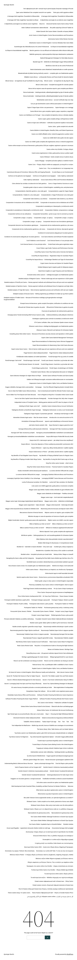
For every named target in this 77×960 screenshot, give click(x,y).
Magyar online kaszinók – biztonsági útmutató (59, 505)
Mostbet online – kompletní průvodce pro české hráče (36, 554)
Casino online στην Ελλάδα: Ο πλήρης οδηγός (60, 149)
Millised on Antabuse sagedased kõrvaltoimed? (59, 527)
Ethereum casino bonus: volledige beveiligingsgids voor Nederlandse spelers (51, 326)
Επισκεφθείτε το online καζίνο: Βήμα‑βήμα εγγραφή (58, 839)
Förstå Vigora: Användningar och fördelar (61, 368)
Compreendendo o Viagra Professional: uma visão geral (57, 195)
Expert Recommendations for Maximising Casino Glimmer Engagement (52, 341)
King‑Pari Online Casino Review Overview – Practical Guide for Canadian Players (50, 467)
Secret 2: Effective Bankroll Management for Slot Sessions (24, 680)
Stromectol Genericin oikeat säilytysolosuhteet (26, 718)
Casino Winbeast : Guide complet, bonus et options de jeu (56, 157)
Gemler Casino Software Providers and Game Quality (58, 375)
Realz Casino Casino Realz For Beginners (61, 642)
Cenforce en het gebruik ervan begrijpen (19, 176)
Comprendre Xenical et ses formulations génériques (58, 221)
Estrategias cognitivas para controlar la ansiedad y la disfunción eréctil (52, 318)
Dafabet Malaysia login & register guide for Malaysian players (55, 267)
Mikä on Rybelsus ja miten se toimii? (39, 524)
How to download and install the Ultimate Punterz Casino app (55, 391)
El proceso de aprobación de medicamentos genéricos (57, 311)
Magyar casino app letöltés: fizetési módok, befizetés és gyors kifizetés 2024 (51, 489)
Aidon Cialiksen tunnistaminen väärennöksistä (34, 27)
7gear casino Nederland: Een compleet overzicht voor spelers (33, 12)
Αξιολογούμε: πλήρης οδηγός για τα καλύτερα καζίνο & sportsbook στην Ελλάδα (49, 832)
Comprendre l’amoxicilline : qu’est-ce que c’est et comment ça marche (53, 214)
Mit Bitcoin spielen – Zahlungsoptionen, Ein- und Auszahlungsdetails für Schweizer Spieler (47, 535)
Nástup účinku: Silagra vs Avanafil (63, 554)
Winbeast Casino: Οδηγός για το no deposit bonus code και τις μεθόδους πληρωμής (48, 809)
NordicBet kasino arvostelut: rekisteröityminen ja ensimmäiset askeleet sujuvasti (50, 562)
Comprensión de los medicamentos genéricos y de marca (56, 225)
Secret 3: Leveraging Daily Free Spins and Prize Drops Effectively (22, 683)
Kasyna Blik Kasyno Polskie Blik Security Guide (59, 436)
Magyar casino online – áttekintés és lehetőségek (59, 501)
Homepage (38, 387)
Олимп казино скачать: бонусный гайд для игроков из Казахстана (53, 885)
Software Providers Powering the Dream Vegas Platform (22, 699)
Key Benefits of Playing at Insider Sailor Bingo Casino (26, 459)
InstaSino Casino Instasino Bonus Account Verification (57, 406)
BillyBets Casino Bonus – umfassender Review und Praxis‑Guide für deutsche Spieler (48, 77)
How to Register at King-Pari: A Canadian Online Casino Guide (55, 394)
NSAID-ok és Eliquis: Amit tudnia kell (62, 565)
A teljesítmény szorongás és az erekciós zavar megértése (56, 20)
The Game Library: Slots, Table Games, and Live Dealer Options (55, 729)
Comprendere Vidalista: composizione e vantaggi (59, 210)
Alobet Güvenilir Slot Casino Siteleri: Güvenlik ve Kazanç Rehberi (54, 31)
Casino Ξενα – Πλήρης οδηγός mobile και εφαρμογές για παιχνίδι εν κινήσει (50, 164)
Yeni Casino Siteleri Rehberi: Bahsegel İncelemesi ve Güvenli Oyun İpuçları (52, 816)
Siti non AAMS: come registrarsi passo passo (60, 691)
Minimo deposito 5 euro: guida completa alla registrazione (56, 531)
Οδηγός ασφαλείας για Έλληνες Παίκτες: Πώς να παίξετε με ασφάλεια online (50, 862)
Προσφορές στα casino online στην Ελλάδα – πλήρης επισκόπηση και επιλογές (50, 866)
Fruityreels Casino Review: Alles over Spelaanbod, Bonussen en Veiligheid (52, 372)
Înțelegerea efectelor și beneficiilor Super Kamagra (26, 410)
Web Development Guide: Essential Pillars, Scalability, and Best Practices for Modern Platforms (38, 786)
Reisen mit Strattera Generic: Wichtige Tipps (60, 649)
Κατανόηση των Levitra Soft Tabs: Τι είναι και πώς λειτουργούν (54, 851)
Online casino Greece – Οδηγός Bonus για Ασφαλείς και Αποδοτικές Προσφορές (49, 569)
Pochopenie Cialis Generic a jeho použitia (41, 604)
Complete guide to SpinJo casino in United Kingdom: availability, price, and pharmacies (48, 187)
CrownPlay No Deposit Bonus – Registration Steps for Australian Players (52, 255)
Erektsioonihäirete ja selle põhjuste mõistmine (60, 315)
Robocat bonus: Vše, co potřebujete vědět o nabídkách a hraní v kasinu (53, 664)
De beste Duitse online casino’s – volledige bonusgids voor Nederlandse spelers (50, 274)
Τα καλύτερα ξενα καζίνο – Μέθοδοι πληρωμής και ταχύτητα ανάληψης (52, 877)
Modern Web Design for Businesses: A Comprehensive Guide (55, 543)
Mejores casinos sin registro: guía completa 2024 (59, 512)
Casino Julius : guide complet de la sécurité (60, 126)
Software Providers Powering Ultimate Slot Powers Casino (56, 699)
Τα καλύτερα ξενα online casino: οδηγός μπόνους (58, 873)
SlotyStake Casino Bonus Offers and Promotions (21, 695)
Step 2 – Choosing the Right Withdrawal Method (59, 714)
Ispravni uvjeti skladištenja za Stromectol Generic (59, 421)
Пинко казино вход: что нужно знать (19, 892)
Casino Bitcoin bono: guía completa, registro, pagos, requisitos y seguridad (51, 111)
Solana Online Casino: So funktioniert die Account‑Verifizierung (55, 710)
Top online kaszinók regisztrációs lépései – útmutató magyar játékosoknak (51, 737)
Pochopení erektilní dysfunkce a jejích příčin (17, 600)
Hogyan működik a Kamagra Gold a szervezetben (19, 387)
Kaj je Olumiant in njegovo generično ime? (61, 425)
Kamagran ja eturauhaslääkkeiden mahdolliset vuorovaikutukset (54, 432)
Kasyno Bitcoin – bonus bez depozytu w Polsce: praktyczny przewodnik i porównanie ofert (47, 444)
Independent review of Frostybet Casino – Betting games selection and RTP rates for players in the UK (44, 402)
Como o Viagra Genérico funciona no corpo (60, 183)
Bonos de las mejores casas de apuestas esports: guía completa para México (50, 88)
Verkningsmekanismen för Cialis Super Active (60, 775)
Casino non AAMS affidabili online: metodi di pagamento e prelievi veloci (52, 134)
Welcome (70, 786)
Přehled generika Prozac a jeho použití (62, 615)
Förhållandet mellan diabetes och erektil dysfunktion (31, 356)
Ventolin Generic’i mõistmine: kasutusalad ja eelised (58, 767)
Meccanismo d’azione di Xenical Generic (31, 512)
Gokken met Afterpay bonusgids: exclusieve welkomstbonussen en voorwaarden (50, 379)
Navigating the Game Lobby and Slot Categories (20, 558)
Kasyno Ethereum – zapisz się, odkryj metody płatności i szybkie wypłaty (52, 448)
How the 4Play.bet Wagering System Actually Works (58, 387)
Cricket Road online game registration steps (60, 244)
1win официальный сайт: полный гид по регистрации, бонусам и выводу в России (48, 8)
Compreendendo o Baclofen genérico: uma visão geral (31, 191)
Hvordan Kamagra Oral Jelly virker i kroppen (60, 398)
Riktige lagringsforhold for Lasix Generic (61, 657)
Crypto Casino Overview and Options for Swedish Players (56, 263)
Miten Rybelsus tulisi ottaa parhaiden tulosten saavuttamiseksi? (54, 539)
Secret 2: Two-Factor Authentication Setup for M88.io (58, 680)
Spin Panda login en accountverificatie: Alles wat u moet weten (26, 714)
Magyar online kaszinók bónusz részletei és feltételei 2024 (22, 508)
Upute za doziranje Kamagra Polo (44, 763)
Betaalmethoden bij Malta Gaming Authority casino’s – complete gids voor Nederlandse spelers (45, 73)
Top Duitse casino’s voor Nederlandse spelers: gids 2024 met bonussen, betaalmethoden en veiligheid (44, 733)
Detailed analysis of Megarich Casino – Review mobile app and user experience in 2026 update (46, 278)
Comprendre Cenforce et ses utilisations (19, 214)
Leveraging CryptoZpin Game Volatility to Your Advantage (23, 478)
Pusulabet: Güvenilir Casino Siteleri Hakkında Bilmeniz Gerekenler (54, 619)
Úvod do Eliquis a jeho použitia (64, 763)
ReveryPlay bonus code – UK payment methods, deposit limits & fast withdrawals (49, 653)
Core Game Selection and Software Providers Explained (57, 236)
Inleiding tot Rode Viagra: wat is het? (29, 406)
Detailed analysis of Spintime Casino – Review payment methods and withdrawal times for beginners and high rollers (39, 286)
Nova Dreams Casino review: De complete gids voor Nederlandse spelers (29, 565)
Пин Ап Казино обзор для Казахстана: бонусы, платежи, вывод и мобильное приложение (46, 889)
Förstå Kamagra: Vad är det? (13, 360)
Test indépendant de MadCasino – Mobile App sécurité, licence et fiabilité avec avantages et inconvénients (42, 725)
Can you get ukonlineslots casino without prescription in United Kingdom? (52, 103)
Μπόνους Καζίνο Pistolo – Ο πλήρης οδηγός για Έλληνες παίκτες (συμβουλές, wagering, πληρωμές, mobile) (41, 854)
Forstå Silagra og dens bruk (40, 368)
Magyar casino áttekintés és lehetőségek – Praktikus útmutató (55, 493)
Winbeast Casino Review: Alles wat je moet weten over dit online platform (52, 805)
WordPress (70, 954)
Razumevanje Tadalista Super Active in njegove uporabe (57, 630)
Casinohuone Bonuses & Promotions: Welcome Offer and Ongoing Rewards (28, 172)
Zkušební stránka (68, 824)
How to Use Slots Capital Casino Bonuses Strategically (30, 398)
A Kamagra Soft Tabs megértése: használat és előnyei (22, 20)
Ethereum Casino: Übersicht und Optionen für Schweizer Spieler (55, 330)
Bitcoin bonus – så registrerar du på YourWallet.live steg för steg (24, 81)
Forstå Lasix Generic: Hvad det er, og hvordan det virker (57, 360)
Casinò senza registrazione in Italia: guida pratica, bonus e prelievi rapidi (52, 153)
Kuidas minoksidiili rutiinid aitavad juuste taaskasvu (33, 470)
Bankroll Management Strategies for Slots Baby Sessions (56, 58)
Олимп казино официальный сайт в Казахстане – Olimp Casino (54, 881)
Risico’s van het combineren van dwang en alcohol (28, 661)
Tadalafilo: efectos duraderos (32, 721)
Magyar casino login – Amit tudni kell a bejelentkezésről (57, 497)
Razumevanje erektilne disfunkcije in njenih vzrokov (58, 626)
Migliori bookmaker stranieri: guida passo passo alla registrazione (27, 520)
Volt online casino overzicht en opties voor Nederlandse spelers (55, 782)
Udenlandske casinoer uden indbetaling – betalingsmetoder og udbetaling (52, 752)
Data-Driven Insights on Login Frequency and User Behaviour (55, 271)
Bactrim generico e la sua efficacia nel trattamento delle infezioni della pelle (51, 50)
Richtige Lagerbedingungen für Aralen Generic (35, 657)
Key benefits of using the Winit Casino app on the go (58, 459)
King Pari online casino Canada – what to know (59, 463)
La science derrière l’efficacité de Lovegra (61, 470)
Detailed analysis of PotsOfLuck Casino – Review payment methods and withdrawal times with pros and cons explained (38, 282)
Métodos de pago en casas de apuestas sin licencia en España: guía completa (50, 516)
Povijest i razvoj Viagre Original (64, 611)
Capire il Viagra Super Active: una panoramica (40, 107)
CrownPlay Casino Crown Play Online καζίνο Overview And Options (54, 252)
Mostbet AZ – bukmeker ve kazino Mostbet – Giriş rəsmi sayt (34, 546)
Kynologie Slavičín (9, 5)
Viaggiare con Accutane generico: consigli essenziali (26, 778)
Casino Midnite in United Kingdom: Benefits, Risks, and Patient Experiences (51, 130)
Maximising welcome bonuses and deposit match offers (57, 508)
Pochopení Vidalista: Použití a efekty (17, 604)
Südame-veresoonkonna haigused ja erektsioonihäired (57, 718)
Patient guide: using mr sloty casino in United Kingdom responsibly (54, 581)
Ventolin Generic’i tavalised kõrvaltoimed (61, 771)
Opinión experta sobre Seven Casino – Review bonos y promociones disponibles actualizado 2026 (45, 577)
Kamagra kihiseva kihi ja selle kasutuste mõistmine (33, 429)
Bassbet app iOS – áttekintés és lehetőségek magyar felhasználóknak (53, 62)
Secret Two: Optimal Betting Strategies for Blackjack (58, 683)
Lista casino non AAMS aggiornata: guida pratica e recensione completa (52, 486)
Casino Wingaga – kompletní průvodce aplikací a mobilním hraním (54, 160)
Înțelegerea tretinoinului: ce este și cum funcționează (58, 410)
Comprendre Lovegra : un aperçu (22, 217)
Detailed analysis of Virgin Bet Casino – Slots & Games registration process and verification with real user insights (40, 290)
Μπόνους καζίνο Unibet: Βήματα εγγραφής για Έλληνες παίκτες (54, 858)
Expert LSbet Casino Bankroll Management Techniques (57, 337)
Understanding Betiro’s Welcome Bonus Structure (19, 763)
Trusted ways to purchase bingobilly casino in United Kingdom (55, 740)
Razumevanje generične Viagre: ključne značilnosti (24, 630)
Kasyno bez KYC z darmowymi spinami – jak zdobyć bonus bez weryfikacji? (51, 440)
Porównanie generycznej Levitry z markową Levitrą (58, 607)
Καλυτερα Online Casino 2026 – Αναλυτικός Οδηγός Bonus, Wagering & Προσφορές (48, 847)
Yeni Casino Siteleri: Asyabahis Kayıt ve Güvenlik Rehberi (45, 824)
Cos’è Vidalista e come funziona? (36, 240)
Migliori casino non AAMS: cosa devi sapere (60, 520)
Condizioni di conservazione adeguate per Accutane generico (55, 233)
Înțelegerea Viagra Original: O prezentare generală (38, 413)
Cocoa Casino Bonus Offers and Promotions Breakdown (57, 179)
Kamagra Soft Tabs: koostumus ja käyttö (61, 429)
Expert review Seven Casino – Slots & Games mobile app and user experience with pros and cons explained (42, 349)
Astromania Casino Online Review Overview (60, 39)
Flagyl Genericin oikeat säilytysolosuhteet (36, 353)
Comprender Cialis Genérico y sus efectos (35, 198)
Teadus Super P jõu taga (49, 721)
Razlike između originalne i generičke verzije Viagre (27, 626)
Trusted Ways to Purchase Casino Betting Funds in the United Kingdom (52, 744)
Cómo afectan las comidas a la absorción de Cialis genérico (29, 183)
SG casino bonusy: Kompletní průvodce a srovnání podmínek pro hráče (31, 687)
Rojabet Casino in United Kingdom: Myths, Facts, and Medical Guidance (52, 668)
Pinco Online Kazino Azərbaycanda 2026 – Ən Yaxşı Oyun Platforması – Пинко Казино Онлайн (45, 596)
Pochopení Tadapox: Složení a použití (62, 600)
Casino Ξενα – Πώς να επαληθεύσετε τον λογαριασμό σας (56, 168)
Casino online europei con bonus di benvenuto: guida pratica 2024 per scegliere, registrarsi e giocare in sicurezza (40, 145)
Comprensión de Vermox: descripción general (60, 229)
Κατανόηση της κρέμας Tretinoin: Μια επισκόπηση (19, 851)
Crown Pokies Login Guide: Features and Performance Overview (54, 248)
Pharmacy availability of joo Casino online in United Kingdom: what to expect (51, 584)
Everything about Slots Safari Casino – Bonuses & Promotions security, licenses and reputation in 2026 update (41, 334)
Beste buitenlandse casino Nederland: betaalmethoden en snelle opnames (51, 69)
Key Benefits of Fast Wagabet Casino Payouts (24, 455)
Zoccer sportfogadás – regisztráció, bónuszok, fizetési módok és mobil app (28, 828)
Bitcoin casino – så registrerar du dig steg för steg (58, 81)
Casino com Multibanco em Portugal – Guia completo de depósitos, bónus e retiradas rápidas (46, 115)
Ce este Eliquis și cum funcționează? (62, 172)
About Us (42, 24)
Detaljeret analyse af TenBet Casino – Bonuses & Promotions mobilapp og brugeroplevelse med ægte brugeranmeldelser (33, 298)
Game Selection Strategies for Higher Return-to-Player (25, 375)
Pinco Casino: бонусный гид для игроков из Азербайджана (55, 592)
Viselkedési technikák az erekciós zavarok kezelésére (58, 778)
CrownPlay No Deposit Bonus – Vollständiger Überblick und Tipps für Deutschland (49, 259)
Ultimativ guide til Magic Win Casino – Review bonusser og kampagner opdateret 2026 (48, 759)
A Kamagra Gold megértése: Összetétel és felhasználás (23, 16)
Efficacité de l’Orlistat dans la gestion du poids (31, 307)
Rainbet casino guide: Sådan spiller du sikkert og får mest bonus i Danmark (51, 623)
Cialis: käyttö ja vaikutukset (65, 176)
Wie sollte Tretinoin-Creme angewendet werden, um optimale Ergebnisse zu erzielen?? (48, 797)
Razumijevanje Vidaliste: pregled (64, 638)
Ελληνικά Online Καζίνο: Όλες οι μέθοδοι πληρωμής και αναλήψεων (53, 835)
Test (59, 721)
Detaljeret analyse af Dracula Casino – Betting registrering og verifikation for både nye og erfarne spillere (43, 294)
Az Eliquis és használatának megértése (62, 46)
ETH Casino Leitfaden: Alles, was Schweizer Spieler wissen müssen (53, 322)
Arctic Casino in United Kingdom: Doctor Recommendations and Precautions (51, 35)
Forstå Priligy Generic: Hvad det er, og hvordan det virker (57, 364)
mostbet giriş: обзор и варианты (63, 546)
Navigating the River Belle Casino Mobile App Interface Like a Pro (54, 558)
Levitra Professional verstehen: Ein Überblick (35, 482)
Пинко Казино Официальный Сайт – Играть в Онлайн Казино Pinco (52, 892)
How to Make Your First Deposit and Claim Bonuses (21, 394)
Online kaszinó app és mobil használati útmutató (59, 573)
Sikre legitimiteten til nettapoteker (63, 687)
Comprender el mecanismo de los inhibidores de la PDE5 (22, 202)
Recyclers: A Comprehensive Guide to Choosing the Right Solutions (54, 645)
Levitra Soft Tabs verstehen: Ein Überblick (61, 482)
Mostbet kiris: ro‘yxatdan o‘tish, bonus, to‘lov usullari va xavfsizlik (54, 550)
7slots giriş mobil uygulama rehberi (63, 12)
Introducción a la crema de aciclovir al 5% (61, 417)
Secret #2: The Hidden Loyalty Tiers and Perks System (57, 676)
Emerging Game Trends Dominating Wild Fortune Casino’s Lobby (26, 315)
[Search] (47, 937)
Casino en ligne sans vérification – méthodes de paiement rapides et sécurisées (50, 122)
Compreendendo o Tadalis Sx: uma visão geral (26, 195)
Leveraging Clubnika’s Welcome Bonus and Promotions (57, 474)
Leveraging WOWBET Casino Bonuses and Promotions (57, 478)
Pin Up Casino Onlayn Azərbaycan (63, 588)
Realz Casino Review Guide (25, 645)
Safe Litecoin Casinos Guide (65, 672)
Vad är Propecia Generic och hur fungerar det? (28, 767)
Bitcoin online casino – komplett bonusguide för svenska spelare (54, 84)
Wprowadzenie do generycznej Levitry (39, 813)
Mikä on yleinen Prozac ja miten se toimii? (32, 527)
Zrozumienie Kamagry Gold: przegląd (62, 828)
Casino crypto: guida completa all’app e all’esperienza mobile (55, 119)
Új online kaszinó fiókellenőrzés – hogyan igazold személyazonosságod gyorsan (50, 756)
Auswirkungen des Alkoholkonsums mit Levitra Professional (31, 46)
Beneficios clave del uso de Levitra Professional (59, 65)
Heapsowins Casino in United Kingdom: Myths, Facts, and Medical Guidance (51, 383)
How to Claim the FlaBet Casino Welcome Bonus (22, 391)
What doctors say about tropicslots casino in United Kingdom (55, 794)
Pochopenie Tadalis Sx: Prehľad (64, 604)
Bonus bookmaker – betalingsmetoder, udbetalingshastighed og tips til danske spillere (48, 92)
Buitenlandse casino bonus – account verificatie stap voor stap (55, 100)
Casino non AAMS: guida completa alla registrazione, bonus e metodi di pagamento (49, 141)
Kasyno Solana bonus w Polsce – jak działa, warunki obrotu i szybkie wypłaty (51, 451)
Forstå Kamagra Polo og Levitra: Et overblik (60, 356)
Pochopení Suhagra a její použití (40, 600)
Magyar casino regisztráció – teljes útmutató (32, 505)
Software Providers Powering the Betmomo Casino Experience (55, 695)
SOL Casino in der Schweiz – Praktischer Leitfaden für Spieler (55, 702)
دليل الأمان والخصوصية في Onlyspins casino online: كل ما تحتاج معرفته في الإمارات (50, 896)
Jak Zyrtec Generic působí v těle (38, 425)
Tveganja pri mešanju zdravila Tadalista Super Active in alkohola (54, 748)
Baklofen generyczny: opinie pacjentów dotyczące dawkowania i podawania (51, 54)
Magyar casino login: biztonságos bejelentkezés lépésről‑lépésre (24, 501)
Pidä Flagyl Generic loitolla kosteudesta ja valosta (37, 588)
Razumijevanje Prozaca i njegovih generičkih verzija (38, 638)
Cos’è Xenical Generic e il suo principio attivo (60, 240)
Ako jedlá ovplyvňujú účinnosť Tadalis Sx (61, 27)
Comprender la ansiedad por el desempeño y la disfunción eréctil (54, 206)
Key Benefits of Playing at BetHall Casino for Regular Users (56, 455)
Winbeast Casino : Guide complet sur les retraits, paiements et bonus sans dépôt (50, 801)
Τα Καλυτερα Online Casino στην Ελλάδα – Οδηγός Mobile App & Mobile (52, 870)
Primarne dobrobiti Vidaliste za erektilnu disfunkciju (19, 619)
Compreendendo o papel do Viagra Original (60, 191)
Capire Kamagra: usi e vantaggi (64, 107)
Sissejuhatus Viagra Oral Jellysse (35, 691)
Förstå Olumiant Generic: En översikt (28, 364)
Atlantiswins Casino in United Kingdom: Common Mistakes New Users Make (51, 43)
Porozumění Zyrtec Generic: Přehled (20, 611)
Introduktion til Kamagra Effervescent (32, 421)
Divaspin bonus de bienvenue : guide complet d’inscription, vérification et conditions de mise (46, 303)
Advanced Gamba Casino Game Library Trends (59, 24)
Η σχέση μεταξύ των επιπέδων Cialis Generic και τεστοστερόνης (54, 843)
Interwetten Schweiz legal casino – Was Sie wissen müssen (30, 417)
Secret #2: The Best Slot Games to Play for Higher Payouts (23, 676)
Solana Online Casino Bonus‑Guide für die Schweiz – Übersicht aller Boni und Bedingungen (47, 706)
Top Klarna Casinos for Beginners (18, 737)
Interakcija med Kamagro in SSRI (63, 413)
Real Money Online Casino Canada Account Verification (32, 642)
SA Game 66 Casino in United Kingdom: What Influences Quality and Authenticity (32, 672)
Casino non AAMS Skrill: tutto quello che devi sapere (58, 138)
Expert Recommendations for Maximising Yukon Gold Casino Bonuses (53, 345)
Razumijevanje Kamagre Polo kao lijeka (62, 634)
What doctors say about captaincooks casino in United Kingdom (54, 790)
